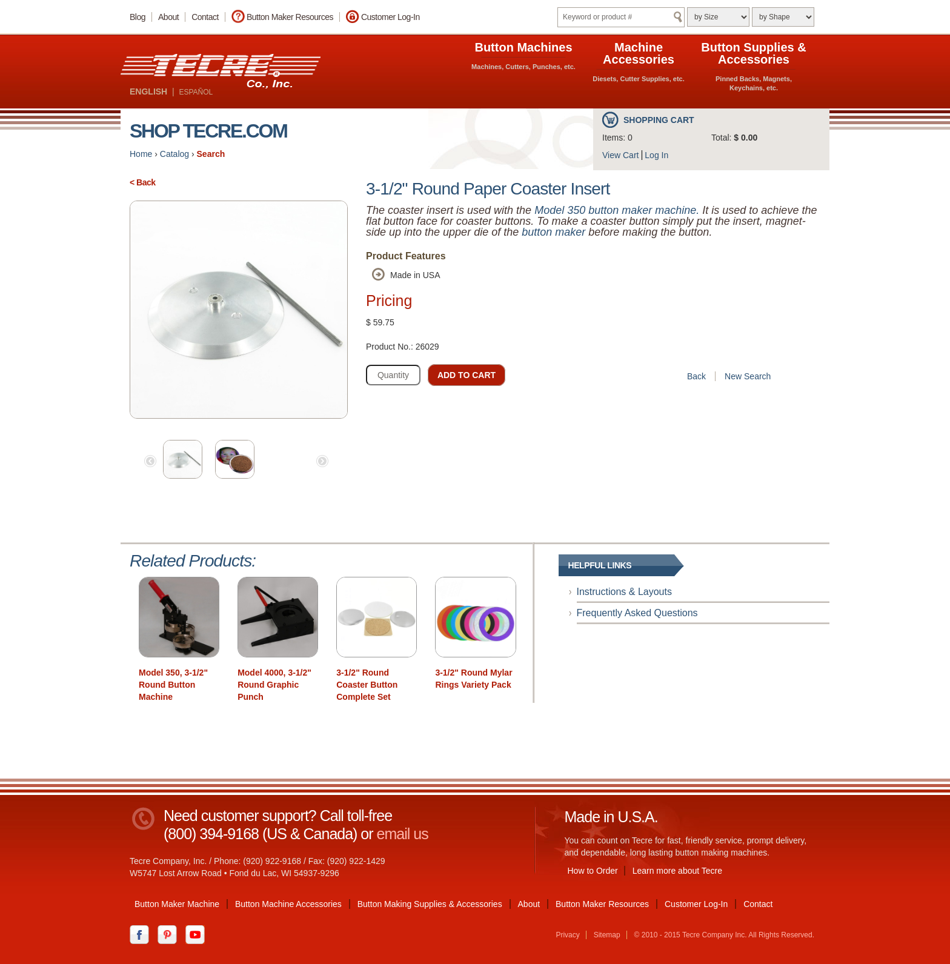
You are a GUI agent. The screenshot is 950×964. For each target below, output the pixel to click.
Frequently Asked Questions (637, 613)
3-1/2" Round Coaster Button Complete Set (366, 685)
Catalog (174, 154)
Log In (656, 155)
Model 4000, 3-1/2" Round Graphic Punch (274, 685)
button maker (553, 232)
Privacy (567, 935)
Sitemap (607, 935)
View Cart (620, 155)
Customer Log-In (390, 17)
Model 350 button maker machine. (616, 210)
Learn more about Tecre (677, 871)
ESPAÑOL (196, 92)
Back (696, 376)
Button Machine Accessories (288, 904)
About (168, 17)
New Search (748, 376)
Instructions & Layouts (624, 592)
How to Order (593, 871)
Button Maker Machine (177, 904)
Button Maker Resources (290, 17)
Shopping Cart (658, 120)
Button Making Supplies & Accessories (429, 904)
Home (141, 154)
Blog (137, 17)
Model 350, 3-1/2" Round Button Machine (173, 685)
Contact (205, 17)
